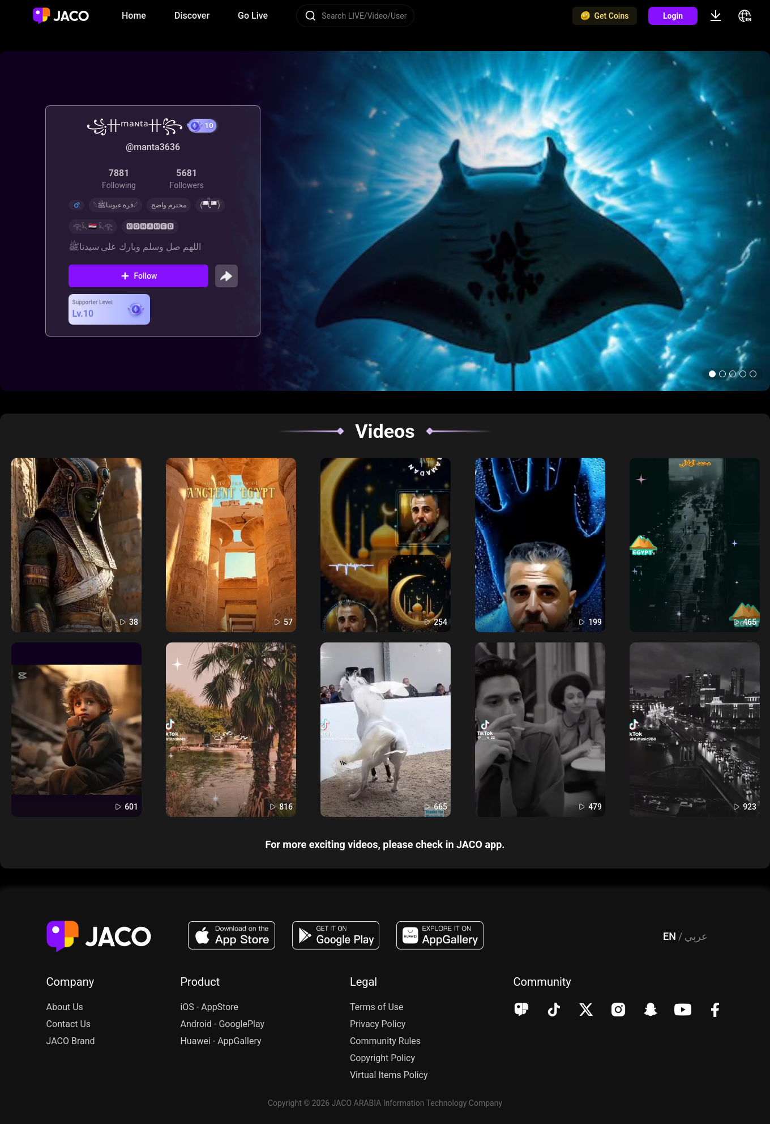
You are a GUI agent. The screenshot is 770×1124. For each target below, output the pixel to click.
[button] (712, 374)
